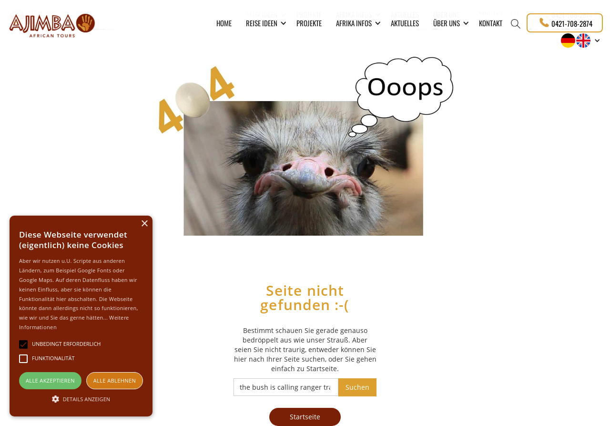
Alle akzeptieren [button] (50, 380)
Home (224, 23)
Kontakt (490, 23)
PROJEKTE (309, 23)
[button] (264, 23)
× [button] (144, 224)
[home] (52, 24)
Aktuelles (405, 23)
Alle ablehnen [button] (114, 380)
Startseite (305, 416)
